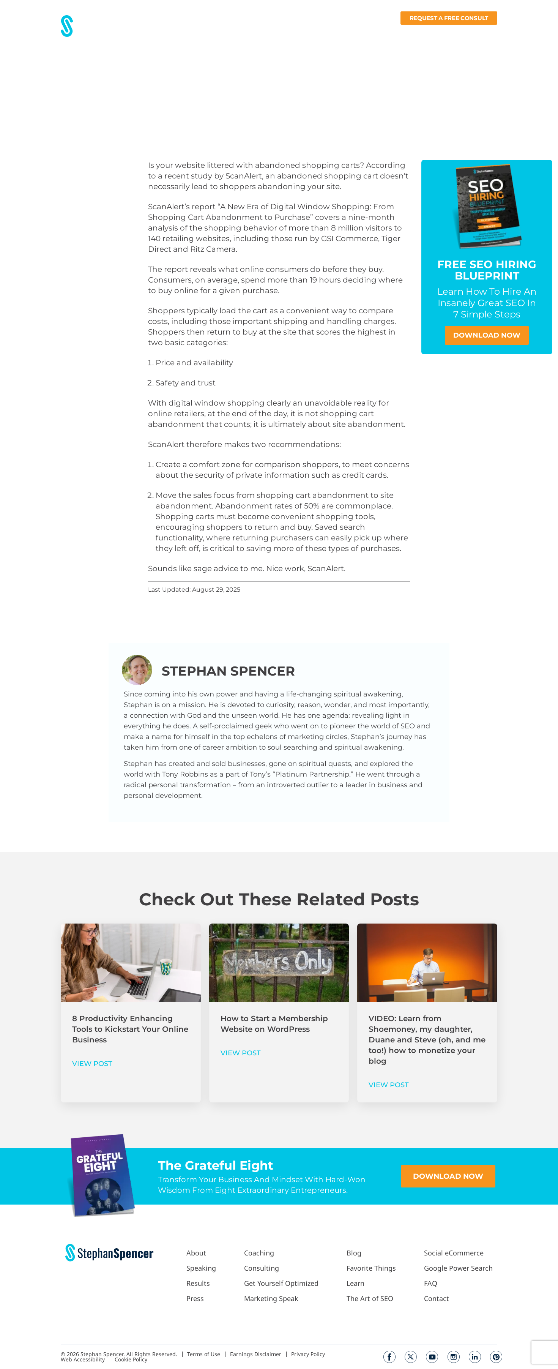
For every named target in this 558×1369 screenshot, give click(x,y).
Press (240, 32)
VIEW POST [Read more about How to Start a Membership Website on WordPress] (241, 1053)
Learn (421, 32)
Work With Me (279, 32)
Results (213, 32)
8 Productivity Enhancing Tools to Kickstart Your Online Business (130, 1029)
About (186, 32)
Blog (357, 32)
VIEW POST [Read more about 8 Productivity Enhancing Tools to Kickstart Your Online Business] (92, 1064)
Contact (485, 32)
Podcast (327, 32)
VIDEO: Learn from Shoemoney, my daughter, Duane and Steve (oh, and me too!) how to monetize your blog (427, 1040)
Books (454, 32)
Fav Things (386, 32)
